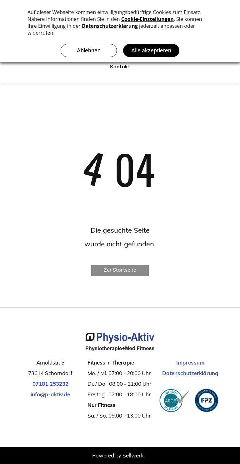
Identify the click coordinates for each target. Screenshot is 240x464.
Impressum (190, 362)
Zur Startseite (120, 270)
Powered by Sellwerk (117, 455)
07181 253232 (50, 383)
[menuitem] (120, 66)
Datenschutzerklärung (190, 373)
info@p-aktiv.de (50, 394)
